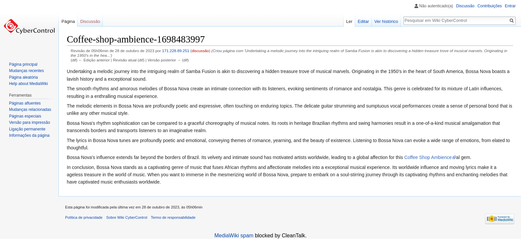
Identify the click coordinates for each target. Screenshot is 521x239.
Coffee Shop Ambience (428, 157)
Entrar (510, 6)
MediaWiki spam (233, 235)
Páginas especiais (25, 116)
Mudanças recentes (26, 70)
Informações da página (29, 135)
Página (68, 21)
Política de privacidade (84, 217)
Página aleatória (23, 77)
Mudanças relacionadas (30, 109)
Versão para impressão (29, 122)
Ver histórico (386, 21)
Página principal (23, 64)
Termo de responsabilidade (173, 217)
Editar (363, 21)
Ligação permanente (27, 129)
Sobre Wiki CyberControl (126, 217)
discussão (200, 50)
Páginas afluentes (25, 103)
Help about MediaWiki (28, 83)
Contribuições (489, 6)
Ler (349, 21)
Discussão (465, 6)
